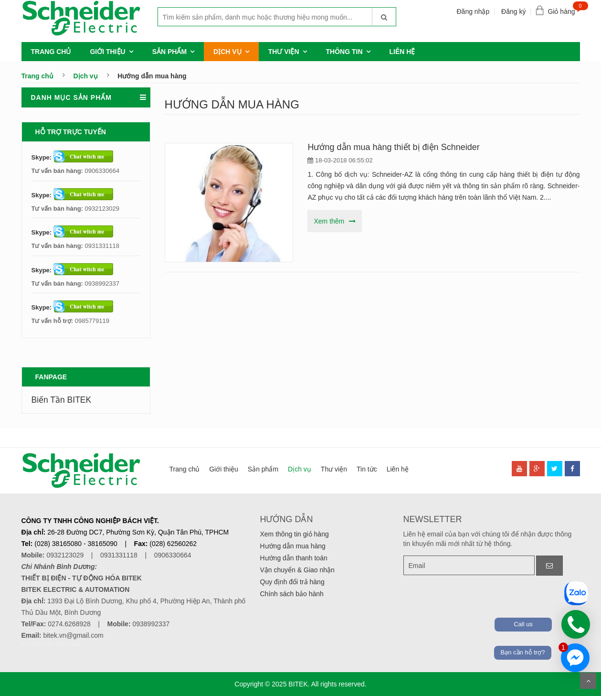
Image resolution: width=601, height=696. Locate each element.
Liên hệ (402, 51)
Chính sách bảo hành (292, 594)
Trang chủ (51, 51)
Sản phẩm (169, 51)
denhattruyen (35, 644)
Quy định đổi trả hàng (292, 582)
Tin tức (367, 469)
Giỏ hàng (564, 9)
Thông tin (344, 51)
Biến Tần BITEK (62, 400)
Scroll (588, 681)
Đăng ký (513, 11)
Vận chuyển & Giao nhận (297, 570)
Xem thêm (329, 221)
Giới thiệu (107, 51)
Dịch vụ (227, 51)
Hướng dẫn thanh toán (293, 558)
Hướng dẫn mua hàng (293, 546)
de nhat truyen (64, 644)
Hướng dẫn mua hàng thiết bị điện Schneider (393, 147)
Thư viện (283, 51)
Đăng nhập (472, 11)
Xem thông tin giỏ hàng (294, 534)
